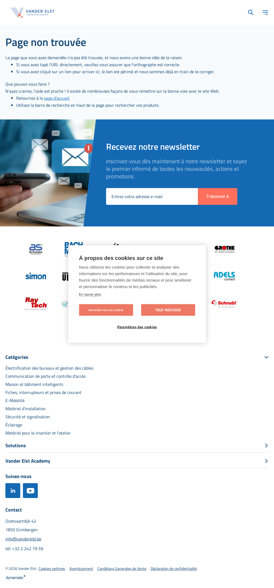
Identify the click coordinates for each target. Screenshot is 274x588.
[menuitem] (49, 368)
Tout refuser (168, 310)
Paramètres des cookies (137, 327)
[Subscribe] (217, 196)
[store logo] (32, 13)
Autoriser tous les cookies (106, 310)
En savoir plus (90, 294)
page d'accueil (56, 98)
